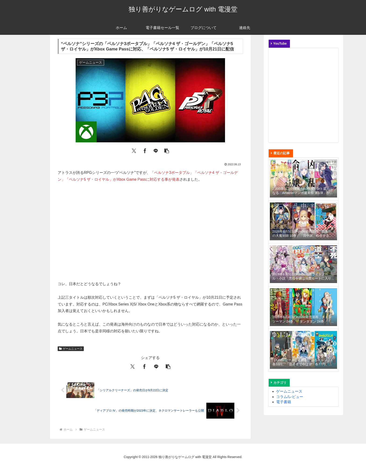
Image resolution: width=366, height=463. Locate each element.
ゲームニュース (70, 348)
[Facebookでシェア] (145, 150)
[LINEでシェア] (155, 150)
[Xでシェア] (134, 150)
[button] (166, 150)
